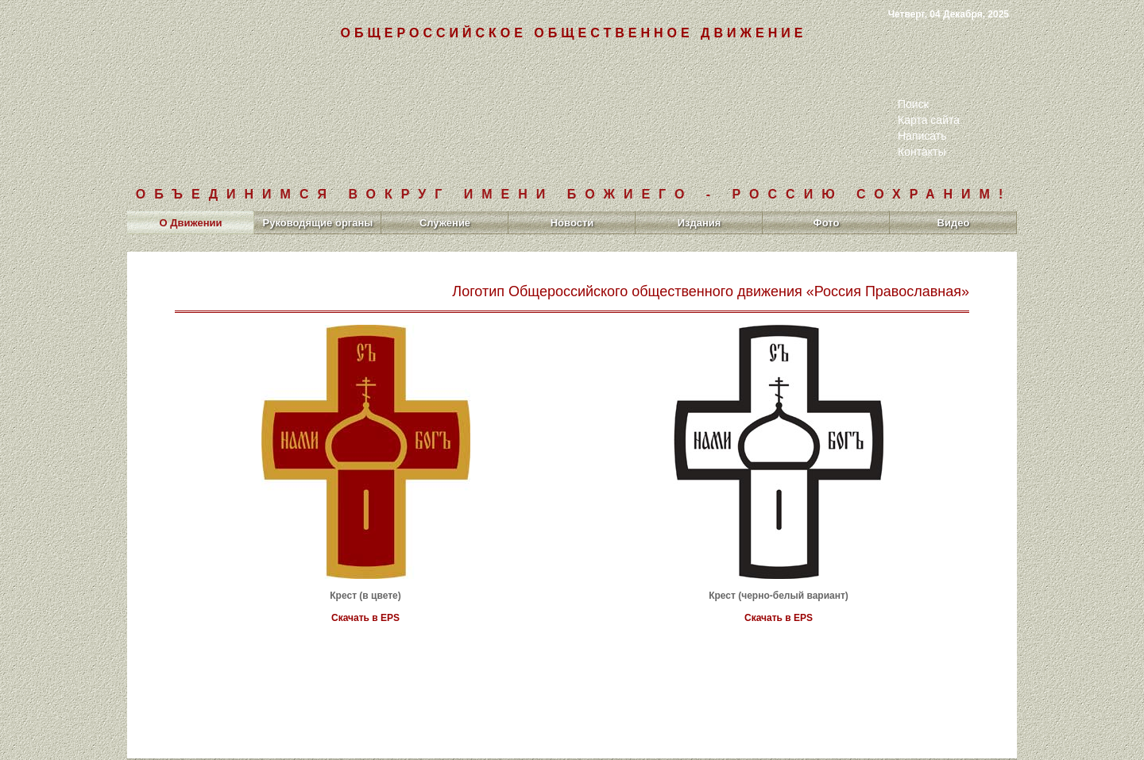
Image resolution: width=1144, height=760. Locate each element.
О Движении (190, 223)
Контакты (921, 151)
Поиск (913, 104)
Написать (922, 135)
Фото (827, 223)
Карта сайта (929, 120)
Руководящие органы (318, 223)
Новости (572, 223)
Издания (699, 223)
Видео (953, 223)
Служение (444, 223)
